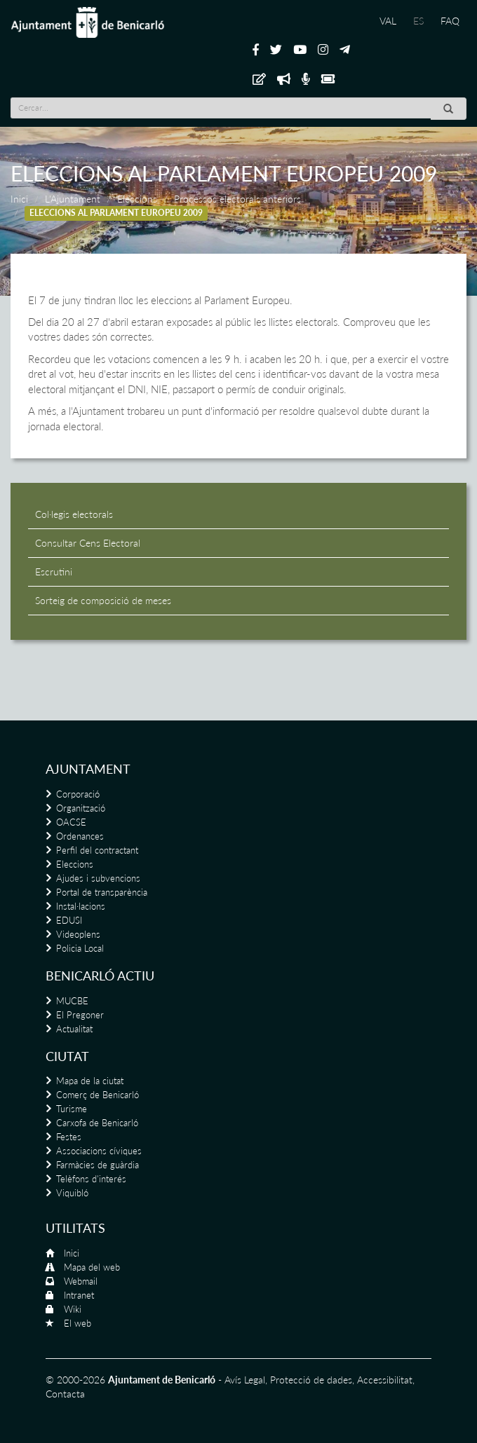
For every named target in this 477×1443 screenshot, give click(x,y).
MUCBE (72, 1000)
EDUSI (69, 920)
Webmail (81, 1281)
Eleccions (137, 199)
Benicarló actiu (100, 975)
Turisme (71, 1108)
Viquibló (72, 1192)
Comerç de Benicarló (97, 1094)
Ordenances (80, 836)
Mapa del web (92, 1267)
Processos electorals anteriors (237, 199)
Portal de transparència (101, 892)
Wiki (72, 1309)
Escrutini (53, 571)
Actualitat (74, 1028)
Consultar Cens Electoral (87, 543)
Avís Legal (244, 1380)
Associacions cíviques (99, 1150)
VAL (387, 21)
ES (418, 21)
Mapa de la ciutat (89, 1080)
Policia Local (80, 948)
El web (77, 1323)
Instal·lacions (80, 906)
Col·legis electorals (74, 514)
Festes (68, 1136)
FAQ (450, 21)
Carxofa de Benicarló (97, 1122)
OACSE (71, 822)
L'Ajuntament (72, 199)
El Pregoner (80, 1014)
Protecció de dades (311, 1380)
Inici (19, 199)
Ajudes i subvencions (98, 878)
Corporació (78, 794)
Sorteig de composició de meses (103, 600)
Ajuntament (88, 769)
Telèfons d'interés (91, 1178)
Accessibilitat (384, 1380)
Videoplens (78, 934)
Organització (80, 808)
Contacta (65, 1394)
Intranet (79, 1295)
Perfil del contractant (97, 850)
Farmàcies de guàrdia (97, 1164)
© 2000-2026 (75, 1380)
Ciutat (67, 1056)
